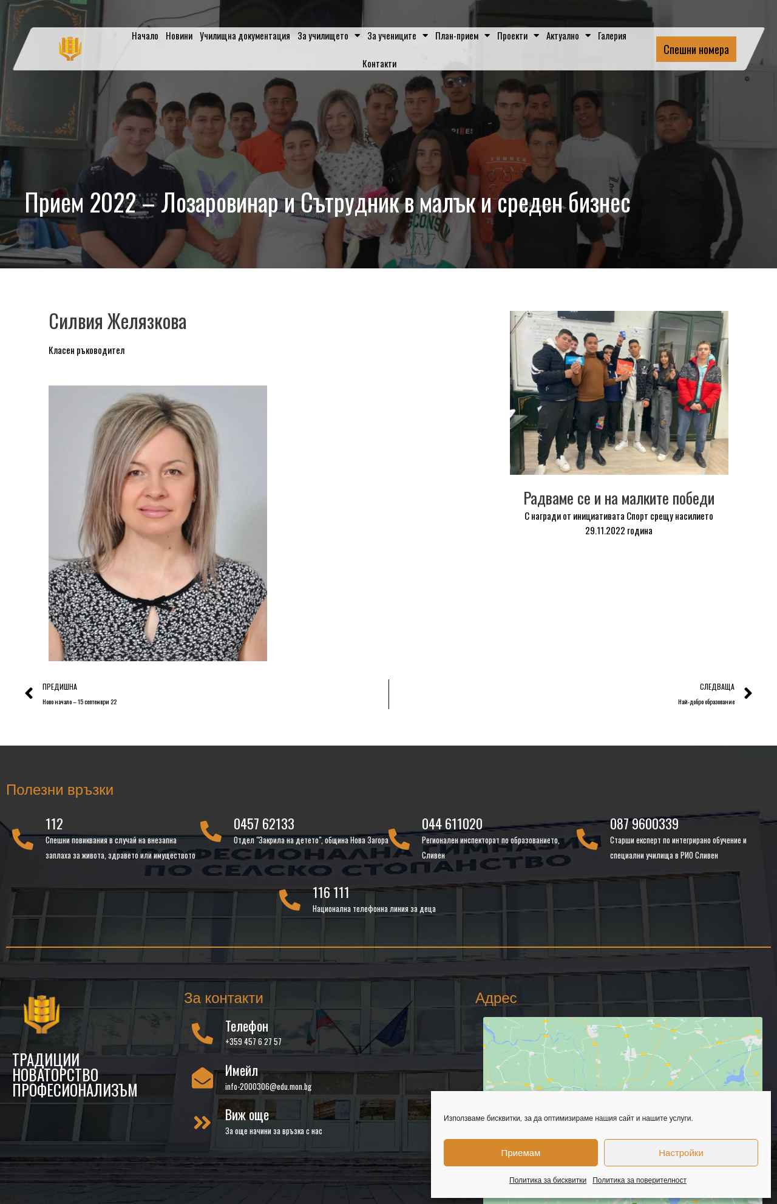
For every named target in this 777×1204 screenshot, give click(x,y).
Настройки (681, 1152)
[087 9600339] (587, 838)
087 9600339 (644, 823)
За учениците (397, 35)
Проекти (518, 35)
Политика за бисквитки (547, 1180)
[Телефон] (202, 1033)
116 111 (331, 892)
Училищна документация (245, 35)
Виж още (247, 1114)
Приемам (521, 1152)
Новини (179, 35)
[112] (22, 838)
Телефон (246, 1025)
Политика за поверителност (639, 1180)
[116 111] (289, 899)
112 (54, 823)
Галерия (612, 35)
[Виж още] (202, 1122)
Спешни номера (696, 49)
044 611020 (452, 823)
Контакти (379, 63)
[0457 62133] (211, 831)
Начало (145, 35)
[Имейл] (202, 1077)
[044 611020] (399, 838)
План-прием (462, 35)
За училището (328, 35)
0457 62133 (264, 823)
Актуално (568, 35)
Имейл (241, 1070)
